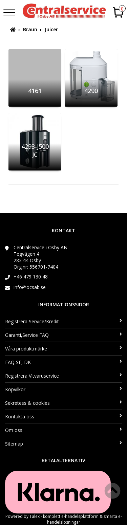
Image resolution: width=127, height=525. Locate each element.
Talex (34, 516)
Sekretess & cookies (63, 403)
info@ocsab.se (30, 287)
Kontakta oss (63, 416)
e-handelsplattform (80, 516)
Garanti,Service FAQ (63, 335)
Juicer (51, 29)
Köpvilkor (63, 389)
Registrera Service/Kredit (63, 321)
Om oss (63, 430)
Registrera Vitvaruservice (63, 376)
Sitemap (63, 443)
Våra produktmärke (63, 348)
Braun (30, 29)
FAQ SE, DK (63, 362)
